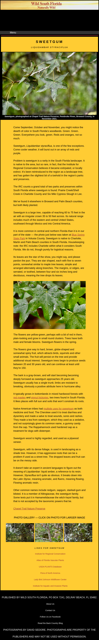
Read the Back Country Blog (50, 623)
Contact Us (50, 610)
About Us (50, 604)
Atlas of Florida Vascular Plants (50, 560)
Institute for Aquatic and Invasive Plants (50, 586)
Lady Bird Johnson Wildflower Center (50, 579)
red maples (19, 397)
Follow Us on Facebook (50, 617)
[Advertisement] (49, 20)
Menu (13, 32)
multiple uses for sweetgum (59, 408)
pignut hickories (39, 397)
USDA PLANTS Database (50, 567)
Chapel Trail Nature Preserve (29, 508)
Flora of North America (50, 573)
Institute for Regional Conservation (50, 554)
